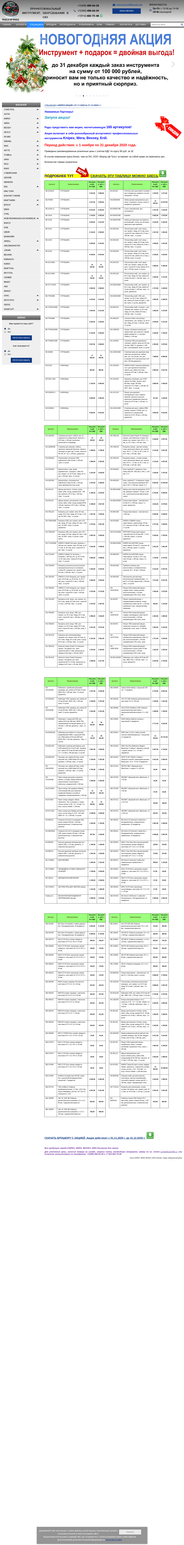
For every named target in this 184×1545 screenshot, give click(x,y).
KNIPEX (7, 118)
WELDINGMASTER (12, 245)
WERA (6, 123)
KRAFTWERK (9, 200)
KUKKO (7, 264)
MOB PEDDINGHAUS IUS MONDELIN (19, 218)
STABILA (7, 155)
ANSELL (7, 241)
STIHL (6, 214)
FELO (6, 164)
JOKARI (7, 250)
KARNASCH (9, 259)
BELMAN (8, 255)
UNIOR (7, 232)
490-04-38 (88, 5)
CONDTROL (9, 109)
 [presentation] (173, 64)
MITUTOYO (9, 300)
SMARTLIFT (9, 309)
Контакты (125, 24)
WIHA (6, 159)
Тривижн (110, 24)
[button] (76, 96)
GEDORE (8, 177)
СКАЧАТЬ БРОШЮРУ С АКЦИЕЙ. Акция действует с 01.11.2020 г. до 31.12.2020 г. (96, 1138)
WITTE (7, 150)
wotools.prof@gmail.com (129, 4)
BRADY (7, 282)
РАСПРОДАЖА (66, 24)
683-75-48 (88, 15)
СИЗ (98, 24)
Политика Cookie (114, 1540)
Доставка (140, 24)
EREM (6, 209)
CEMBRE (8, 277)
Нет (9, 332)
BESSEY (7, 127)
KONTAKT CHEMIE (12, 196)
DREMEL (7, 141)
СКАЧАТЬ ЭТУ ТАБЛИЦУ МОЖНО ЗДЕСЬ (124, 176)
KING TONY (9, 191)
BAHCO (7, 223)
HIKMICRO (8, 182)
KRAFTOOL (9, 268)
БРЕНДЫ (50, 24)
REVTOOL (8, 273)
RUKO (6, 168)
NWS (6, 146)
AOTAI (7, 114)
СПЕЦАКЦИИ (35, 24)
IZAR (6, 227)
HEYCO (7, 132)
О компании (85, 24)
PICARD (7, 137)
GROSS (7, 304)
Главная (7, 24)
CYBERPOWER (10, 173)
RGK (6, 186)
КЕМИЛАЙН (9, 236)
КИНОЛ (7, 291)
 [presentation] (11, 64)
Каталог (20, 24)
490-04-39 (88, 10)
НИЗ (6, 286)
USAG (6, 295)
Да (9, 329)
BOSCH (7, 205)
